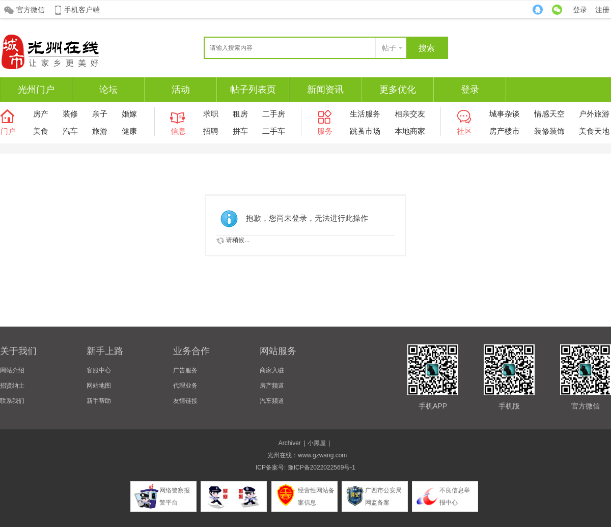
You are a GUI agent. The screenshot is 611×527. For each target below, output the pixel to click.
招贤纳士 (12, 385)
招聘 (210, 131)
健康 (129, 131)
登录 (580, 10)
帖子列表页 (253, 89)
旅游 (99, 131)
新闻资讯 (325, 89)
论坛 (108, 89)
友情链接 (185, 400)
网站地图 (99, 385)
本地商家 (410, 131)
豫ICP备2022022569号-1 (321, 467)
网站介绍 (12, 370)
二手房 (273, 113)
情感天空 (549, 113)
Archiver (290, 443)
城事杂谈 (504, 113)
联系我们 (12, 400)
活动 (181, 89)
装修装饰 (549, 131)
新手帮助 (99, 400)
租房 (240, 113)
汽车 (70, 131)
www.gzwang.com (322, 455)
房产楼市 (504, 131)
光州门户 (36, 89)
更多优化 (397, 89)
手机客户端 (82, 10)
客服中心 (99, 370)
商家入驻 (272, 370)
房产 (40, 113)
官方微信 (30, 10)
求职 (210, 113)
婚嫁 (129, 113)
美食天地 (594, 131)
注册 (602, 10)
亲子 (99, 113)
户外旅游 (594, 113)
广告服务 (185, 370)
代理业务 (185, 385)
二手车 (273, 131)
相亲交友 (410, 113)
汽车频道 (272, 400)
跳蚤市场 (365, 131)
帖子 (389, 48)
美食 (40, 131)
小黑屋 (317, 443)
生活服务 (365, 113)
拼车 (240, 131)
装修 (70, 113)
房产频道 (272, 385)
